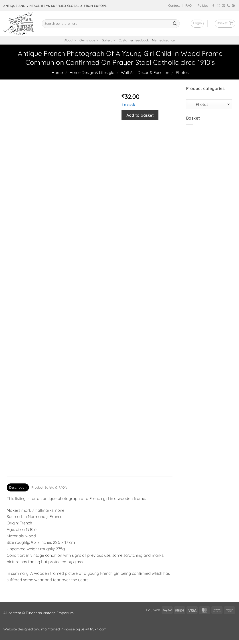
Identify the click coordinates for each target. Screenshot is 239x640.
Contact (174, 6)
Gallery (109, 40)
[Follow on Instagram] (218, 6)
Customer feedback (134, 40)
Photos (182, 72)
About (70, 40)
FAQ (188, 6)
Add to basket (140, 115)
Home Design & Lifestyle (91, 72)
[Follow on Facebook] (213, 6)
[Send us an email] (223, 6)
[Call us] (228, 6)
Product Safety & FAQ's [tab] (49, 487)
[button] (197, 24)
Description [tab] (17, 487)
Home (57, 72)
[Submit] (175, 23)
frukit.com (98, 629)
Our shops (88, 40)
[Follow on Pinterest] (233, 6)
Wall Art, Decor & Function (145, 72)
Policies (202, 6)
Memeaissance (163, 40)
